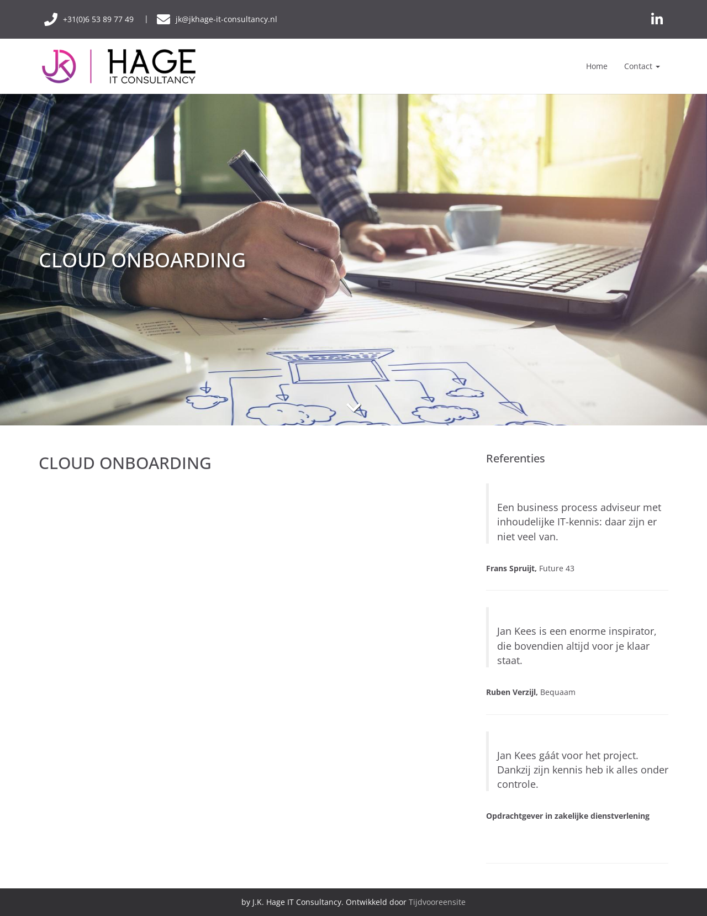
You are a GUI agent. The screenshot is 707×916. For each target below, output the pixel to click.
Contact (642, 66)
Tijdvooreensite (437, 902)
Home (597, 66)
